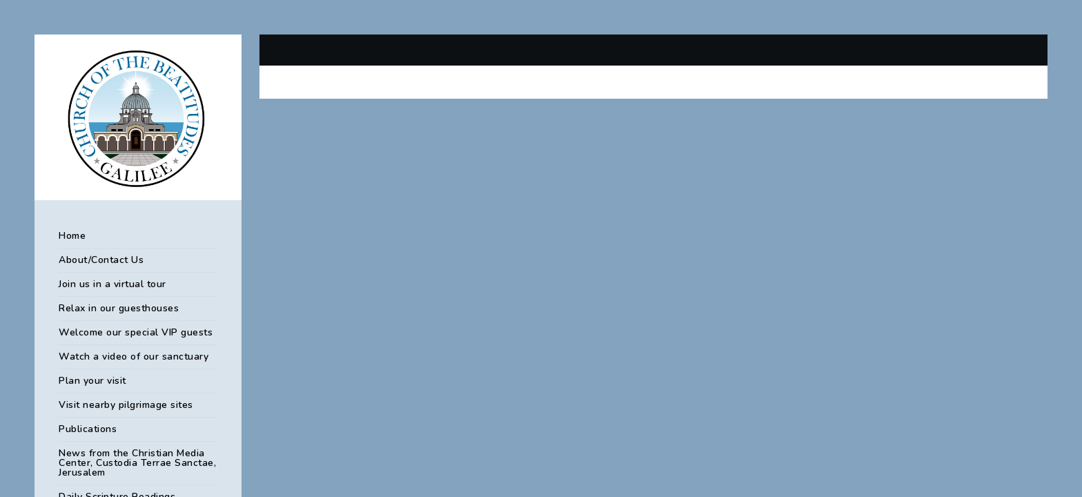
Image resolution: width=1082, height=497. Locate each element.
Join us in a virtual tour (112, 284)
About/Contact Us (101, 259)
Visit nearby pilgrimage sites (126, 404)
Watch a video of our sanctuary (133, 356)
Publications (88, 429)
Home (72, 235)
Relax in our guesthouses (119, 308)
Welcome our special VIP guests (136, 332)
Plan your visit (92, 380)
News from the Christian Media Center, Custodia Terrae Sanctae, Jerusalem (137, 463)
